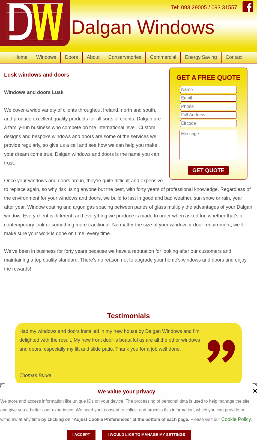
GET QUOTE (208, 170)
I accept (81, 434)
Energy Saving (201, 57)
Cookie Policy (236, 419)
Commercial (163, 57)
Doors (71, 57)
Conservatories (124, 57)
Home (21, 57)
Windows (46, 57)
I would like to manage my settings (146, 434)
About (93, 57)
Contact (234, 57)
